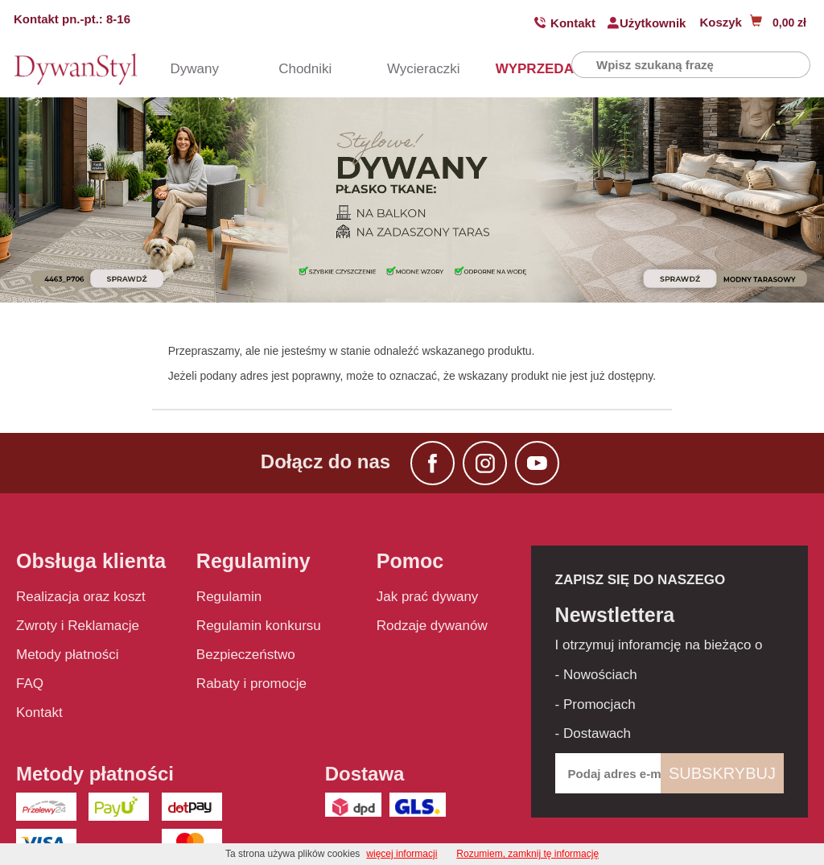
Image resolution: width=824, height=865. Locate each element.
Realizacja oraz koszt (81, 596)
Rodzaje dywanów (432, 625)
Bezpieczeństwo (245, 654)
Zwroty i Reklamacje (77, 625)
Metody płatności (67, 654)
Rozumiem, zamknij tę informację (527, 853)
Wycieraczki (409, 68)
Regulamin (229, 596)
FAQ (29, 683)
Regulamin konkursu (258, 625)
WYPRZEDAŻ (517, 68)
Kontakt (572, 23)
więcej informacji (401, 853)
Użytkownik (653, 23)
